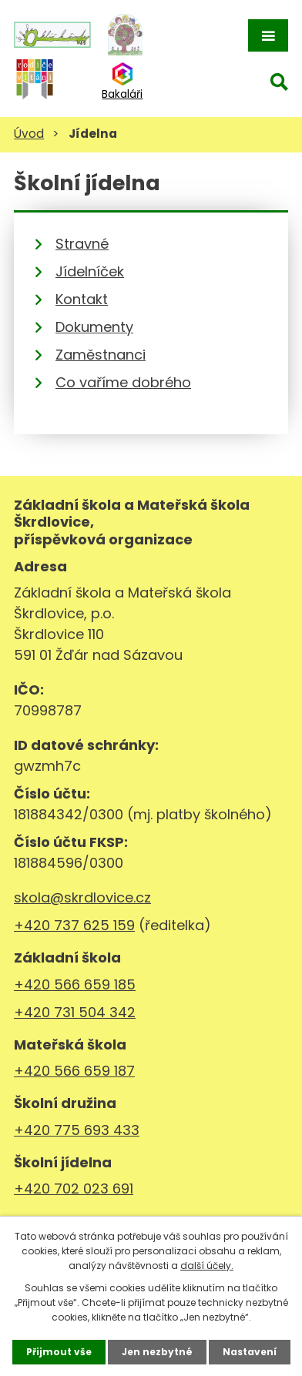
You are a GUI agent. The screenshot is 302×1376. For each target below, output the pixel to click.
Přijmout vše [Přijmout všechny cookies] (59, 1351)
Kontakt (81, 299)
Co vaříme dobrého (123, 382)
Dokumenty (94, 326)
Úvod (29, 134)
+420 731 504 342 (75, 1012)
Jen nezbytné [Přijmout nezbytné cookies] (157, 1351)
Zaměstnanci (100, 354)
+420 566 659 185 (75, 984)
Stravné (82, 243)
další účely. (206, 1265)
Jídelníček (89, 271)
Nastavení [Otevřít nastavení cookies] (250, 1351)
